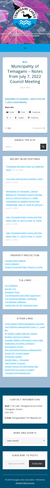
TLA (9, 128)
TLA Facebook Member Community (21, 298)
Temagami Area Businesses (17, 373)
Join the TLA (10, 288)
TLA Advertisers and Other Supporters (23, 295)
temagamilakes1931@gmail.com (26, 417)
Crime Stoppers (12, 263)
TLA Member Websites (15, 302)
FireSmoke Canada (13, 356)
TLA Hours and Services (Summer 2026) (24, 179)
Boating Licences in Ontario (17, 337)
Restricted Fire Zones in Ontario (19, 369)
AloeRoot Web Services (25, 483)
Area (35, 305)
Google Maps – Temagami (17, 360)
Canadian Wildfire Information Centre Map (24, 340)
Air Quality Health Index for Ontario (21, 333)
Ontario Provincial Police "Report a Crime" (24, 267)
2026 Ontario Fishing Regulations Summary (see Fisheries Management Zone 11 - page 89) (25, 327)
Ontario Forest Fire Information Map (21, 366)
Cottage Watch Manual (15, 260)
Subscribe (37, 463)
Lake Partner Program (15, 363)
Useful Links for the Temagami (19, 305)
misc (25, 62)
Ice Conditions (11, 285)
